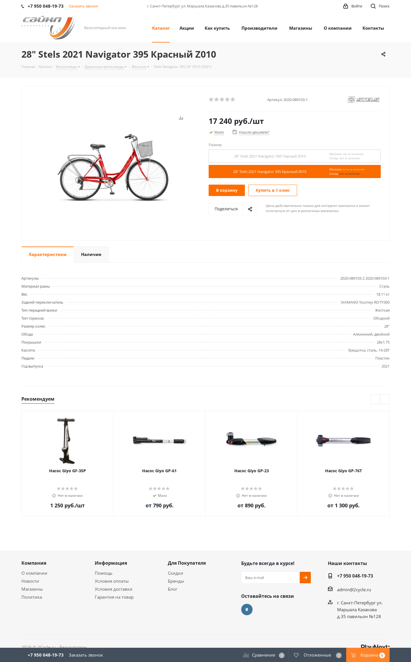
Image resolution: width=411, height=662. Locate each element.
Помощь (103, 573)
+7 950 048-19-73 (355, 576)
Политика (31, 597)
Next (385, 400)
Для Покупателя (187, 563)
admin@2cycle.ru (354, 589)
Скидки (175, 573)
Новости (30, 581)
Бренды (176, 581)
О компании (34, 573)
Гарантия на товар (114, 597)
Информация (111, 563)
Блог (172, 589)
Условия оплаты (112, 581)
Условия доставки (113, 589)
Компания (33, 563)
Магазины (32, 589)
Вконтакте (247, 609)
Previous (375, 400)
